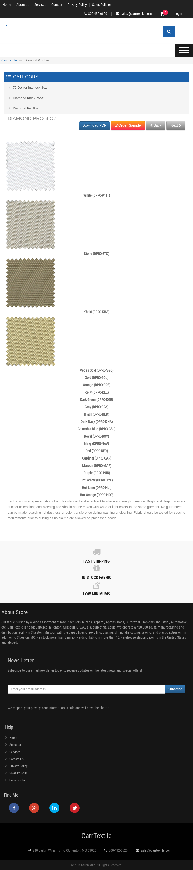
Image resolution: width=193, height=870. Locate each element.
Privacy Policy (77, 5)
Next (175, 125)
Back (155, 125)
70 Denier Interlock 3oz (30, 87)
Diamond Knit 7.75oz (28, 98)
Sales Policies (101, 5)
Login (178, 14)
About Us (22, 5)
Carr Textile (9, 60)
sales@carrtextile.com (156, 850)
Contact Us (16, 759)
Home (7, 5)
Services (40, 5)
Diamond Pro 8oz (25, 108)
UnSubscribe (17, 780)
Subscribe (175, 689)
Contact (56, 5)
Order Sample (128, 125)
